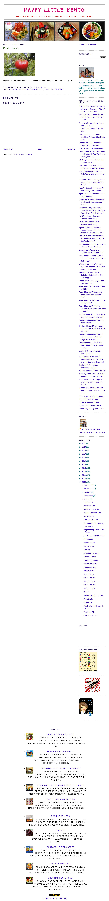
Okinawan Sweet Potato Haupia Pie (60, 768)
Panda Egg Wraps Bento (60, 735)
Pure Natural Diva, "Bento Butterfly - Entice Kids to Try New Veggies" (90, 275)
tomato (53, 89)
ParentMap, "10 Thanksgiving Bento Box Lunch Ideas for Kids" (90, 294)
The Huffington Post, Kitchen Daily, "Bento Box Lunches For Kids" (91, 174)
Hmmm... (87, 592)
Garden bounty (11, 48)
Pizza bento (88, 539)
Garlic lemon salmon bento (94, 536)
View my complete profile (92, 432)
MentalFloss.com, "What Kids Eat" (92, 371)
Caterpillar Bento (90, 564)
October (87, 492)
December (88, 485)
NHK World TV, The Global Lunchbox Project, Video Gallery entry (92, 137)
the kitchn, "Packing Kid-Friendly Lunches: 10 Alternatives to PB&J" (91, 202)
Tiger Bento (88, 502)
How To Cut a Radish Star (60, 799)
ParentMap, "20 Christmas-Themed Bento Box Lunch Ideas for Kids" (92, 308)
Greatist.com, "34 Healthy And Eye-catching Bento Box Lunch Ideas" (92, 390)
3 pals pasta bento (91, 520)
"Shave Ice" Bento (91, 560)
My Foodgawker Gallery (88, 399)
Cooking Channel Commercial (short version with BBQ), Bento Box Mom (92, 328)
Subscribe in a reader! (88, 45)
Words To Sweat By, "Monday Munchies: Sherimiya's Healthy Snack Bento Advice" (92, 266)
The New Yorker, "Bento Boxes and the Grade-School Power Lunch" (91, 117)
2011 (84, 475)
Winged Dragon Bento (92, 513)
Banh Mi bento (89, 543)
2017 (84, 454)
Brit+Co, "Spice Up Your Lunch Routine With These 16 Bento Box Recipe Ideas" (91, 238)
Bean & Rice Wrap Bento (60, 752)
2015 (84, 461)
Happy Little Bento (54, 10)
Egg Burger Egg (60, 816)
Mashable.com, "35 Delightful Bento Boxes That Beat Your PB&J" (91, 382)
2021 (84, 443)
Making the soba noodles (93, 595)
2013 (84, 468)
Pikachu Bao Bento (60, 864)
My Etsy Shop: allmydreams (90, 405)
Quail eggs (88, 602)
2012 (84, 472)
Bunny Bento (89, 571)
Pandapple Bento (90, 567)
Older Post (70, 149)
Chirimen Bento (90, 557)
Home (39, 149)
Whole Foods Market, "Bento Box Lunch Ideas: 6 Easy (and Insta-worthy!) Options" (92, 154)
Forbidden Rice (89, 612)
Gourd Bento (89, 574)
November (88, 489)
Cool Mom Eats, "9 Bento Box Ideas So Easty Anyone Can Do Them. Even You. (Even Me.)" (92, 210)
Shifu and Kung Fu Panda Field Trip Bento (60, 785)
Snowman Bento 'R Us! (60, 878)
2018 (84, 450)
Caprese (87, 550)
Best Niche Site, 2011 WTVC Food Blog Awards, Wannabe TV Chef (91, 345)
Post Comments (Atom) (23, 154)
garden (21, 89)
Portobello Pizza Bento (60, 847)
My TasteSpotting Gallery (89, 402)
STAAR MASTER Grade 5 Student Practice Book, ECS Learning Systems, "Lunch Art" (91, 359)
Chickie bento (89, 546)
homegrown (32, 89)
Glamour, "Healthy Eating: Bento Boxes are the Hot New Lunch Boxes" (91, 182)
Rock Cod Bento (90, 506)
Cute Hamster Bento (91, 616)
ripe (46, 89)
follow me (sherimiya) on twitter (91, 409)
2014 (84, 464)
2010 (84, 479)
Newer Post (7, 149)
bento (14, 89)
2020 (84, 447)
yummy (61, 89)
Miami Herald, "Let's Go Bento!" (91, 148)
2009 (84, 482)
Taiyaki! (60, 830)
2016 (84, 457)
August (87, 499)
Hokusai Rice (89, 516)
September (88, 496)
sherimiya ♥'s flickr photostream (91, 396)
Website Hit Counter (54, 899)
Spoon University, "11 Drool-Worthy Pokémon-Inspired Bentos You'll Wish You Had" (91, 230)
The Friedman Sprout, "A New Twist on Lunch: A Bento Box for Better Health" (92, 258)
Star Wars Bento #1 (91, 509)
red (41, 89)
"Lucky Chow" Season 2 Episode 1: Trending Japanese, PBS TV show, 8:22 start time (92, 109)
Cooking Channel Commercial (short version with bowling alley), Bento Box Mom (91, 337)
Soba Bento (88, 599)
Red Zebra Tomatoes (92, 553)
